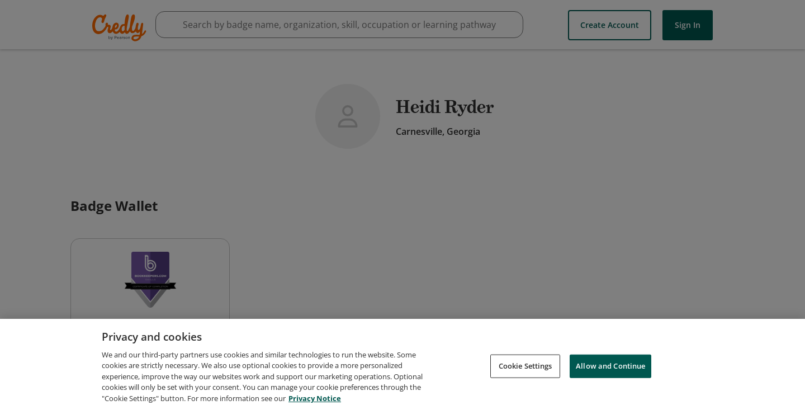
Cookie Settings (525, 370)
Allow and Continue (610, 370)
